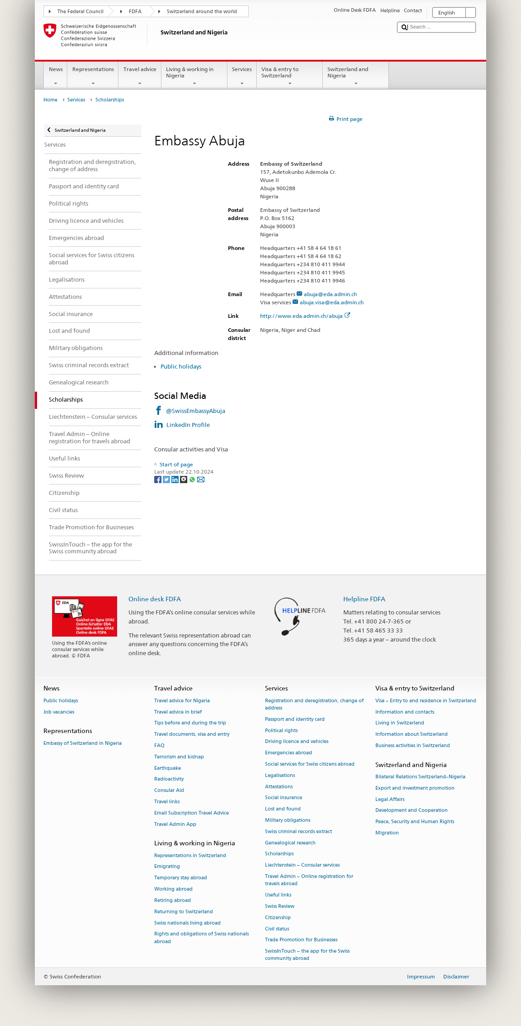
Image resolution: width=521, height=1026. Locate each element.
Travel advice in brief (178, 712)
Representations (93, 76)
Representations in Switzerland (190, 855)
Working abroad (173, 889)
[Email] (200, 478)
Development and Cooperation (411, 811)
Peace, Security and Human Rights (414, 822)
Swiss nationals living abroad (187, 923)
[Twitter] (167, 478)
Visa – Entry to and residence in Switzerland (425, 701)
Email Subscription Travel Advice (191, 813)
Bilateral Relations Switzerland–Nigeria (420, 777)
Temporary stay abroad (180, 878)
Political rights (281, 731)
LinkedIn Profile (188, 424)
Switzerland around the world (202, 11)
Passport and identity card (295, 719)
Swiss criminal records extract (298, 831)
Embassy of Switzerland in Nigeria (82, 743)
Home (50, 100)
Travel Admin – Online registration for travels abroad (309, 880)
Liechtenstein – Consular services (302, 865)
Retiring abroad (172, 900)
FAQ (159, 745)
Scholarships (279, 854)
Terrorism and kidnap (179, 757)
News (55, 76)
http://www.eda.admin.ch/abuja (305, 316)
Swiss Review (279, 906)
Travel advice (140, 76)
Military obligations (287, 820)
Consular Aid (169, 791)
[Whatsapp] (193, 478)
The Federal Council (80, 11)
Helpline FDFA (364, 599)
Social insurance (283, 798)
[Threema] (184, 478)
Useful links (278, 895)
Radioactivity (169, 779)
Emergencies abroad (288, 753)
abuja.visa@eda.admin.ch (332, 302)
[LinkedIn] (175, 478)
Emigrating (167, 867)
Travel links (167, 802)
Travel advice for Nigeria (182, 701)
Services (242, 76)
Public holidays (181, 366)
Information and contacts (404, 712)
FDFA (135, 11)
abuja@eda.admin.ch (330, 294)
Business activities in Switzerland (412, 745)
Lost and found (283, 809)
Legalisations (280, 775)
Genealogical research (290, 843)
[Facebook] (158, 478)
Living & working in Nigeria (194, 76)
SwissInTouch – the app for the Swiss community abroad (307, 955)
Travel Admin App (175, 824)
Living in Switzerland (399, 723)
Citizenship (278, 918)
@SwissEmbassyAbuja (195, 410)
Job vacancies (58, 712)
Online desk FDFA (154, 599)
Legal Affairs (389, 799)
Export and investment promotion (415, 788)
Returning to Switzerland (183, 912)
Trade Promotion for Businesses (301, 940)
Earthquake (167, 768)
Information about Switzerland (411, 735)
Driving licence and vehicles (296, 742)
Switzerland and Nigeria (355, 76)
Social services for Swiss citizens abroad (310, 764)
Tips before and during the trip (190, 723)
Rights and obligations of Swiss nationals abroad (201, 937)
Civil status (277, 929)
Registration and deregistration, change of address (314, 704)
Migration (387, 833)
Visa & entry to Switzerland (289, 76)
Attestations (279, 787)
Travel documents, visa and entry (191, 735)
